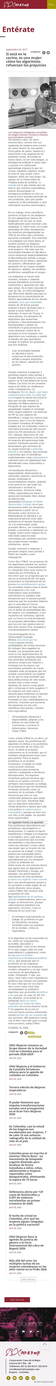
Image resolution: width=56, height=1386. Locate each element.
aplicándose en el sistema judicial (25, 898)
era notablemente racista (31, 584)
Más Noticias (17, 1299)
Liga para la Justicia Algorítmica (20, 956)
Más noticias (28, 1279)
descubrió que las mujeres (22, 641)
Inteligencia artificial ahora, (27, 959)
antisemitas (39, 457)
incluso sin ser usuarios (29, 1015)
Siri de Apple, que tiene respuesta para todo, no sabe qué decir (28, 395)
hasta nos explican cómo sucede (28, 879)
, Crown (25, 503)
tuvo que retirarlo (29, 302)
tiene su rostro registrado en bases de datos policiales (24, 1003)
